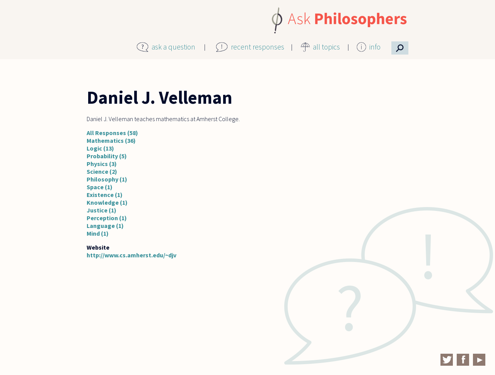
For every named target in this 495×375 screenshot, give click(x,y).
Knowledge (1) (107, 202)
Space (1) (100, 187)
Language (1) (105, 225)
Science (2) (102, 171)
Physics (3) (102, 164)
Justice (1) (101, 210)
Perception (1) (107, 218)
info (375, 46)
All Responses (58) (112, 133)
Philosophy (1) (107, 179)
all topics (326, 46)
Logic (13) (100, 148)
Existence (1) (105, 195)
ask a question (173, 46)
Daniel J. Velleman (159, 97)
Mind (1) (98, 233)
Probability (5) (107, 156)
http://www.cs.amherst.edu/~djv (131, 255)
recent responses (257, 46)
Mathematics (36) (111, 140)
